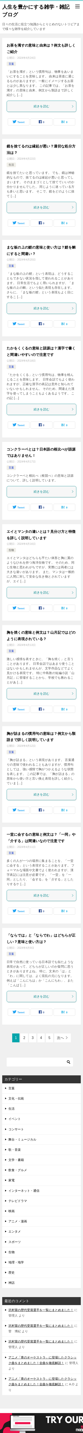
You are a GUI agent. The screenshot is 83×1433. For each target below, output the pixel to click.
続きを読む (54, 106)
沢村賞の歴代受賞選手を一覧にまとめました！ (40, 1310)
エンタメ (14, 1231)
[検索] (40, 1062)
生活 (11, 164)
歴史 (11, 1272)
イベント (14, 1119)
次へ (60, 1038)
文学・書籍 (16, 1160)
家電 (11, 1180)
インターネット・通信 (23, 1190)
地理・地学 (16, 1262)
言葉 (11, 63)
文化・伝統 (16, 1098)
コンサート (16, 1129)
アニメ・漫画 (17, 1221)
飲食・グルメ (17, 1170)
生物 (11, 550)
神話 (11, 1282)
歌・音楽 (14, 1149)
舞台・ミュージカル (22, 1139)
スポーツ (14, 1242)
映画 (11, 1211)
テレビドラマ (17, 1201)
